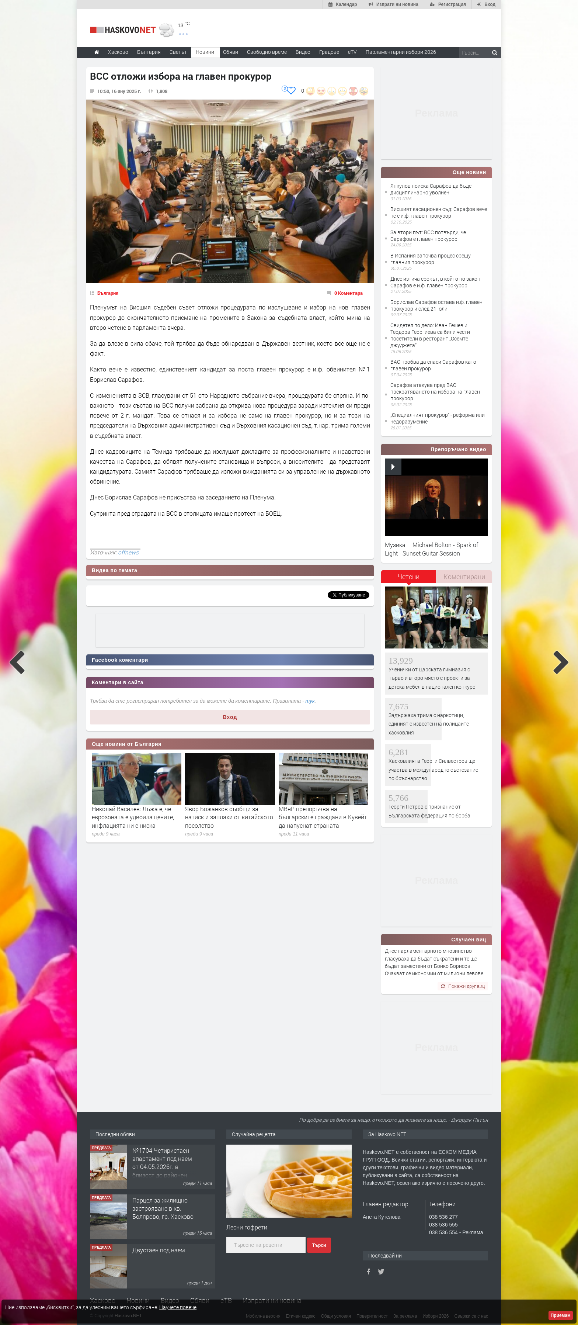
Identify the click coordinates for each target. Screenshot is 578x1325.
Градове (329, 51)
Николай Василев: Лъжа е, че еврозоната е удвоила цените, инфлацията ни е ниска (133, 817)
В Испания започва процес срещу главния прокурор (430, 259)
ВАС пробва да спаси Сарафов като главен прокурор (433, 365)
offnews (128, 552)
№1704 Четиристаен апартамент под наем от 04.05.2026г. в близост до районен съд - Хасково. (162, 1166)
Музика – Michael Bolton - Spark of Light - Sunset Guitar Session (431, 549)
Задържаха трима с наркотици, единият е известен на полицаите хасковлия (429, 724)
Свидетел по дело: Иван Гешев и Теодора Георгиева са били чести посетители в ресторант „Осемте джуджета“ (430, 335)
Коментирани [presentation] (464, 576)
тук (310, 701)
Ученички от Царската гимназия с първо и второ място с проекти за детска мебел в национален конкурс (432, 678)
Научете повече (177, 1307)
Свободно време (267, 51)
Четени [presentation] (408, 576)
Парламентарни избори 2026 (401, 51)
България (107, 293)
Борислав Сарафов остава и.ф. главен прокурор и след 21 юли (436, 305)
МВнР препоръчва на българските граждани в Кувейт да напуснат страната (323, 817)
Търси (319, 1245)
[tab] (408, 579)
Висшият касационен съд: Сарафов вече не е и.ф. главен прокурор (438, 212)
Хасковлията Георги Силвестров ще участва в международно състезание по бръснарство (433, 769)
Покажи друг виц (463, 986)
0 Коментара (348, 293)
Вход (230, 717)
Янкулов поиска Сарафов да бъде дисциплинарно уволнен (430, 189)
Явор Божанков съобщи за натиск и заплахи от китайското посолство (229, 817)
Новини (205, 51)
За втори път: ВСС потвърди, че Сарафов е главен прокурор (428, 235)
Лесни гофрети (246, 1227)
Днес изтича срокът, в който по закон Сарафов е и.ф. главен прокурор (435, 282)
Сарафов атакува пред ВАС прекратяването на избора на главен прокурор (435, 391)
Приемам (561, 1315)
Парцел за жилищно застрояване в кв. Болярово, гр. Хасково (163, 1208)
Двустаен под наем (158, 1250)
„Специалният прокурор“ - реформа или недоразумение (437, 418)
